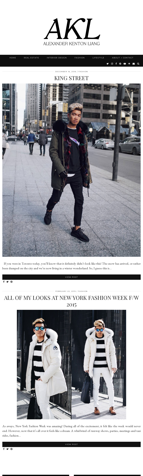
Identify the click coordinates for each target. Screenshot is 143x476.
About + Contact (122, 58)
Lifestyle (98, 58)
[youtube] (125, 64)
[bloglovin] (129, 64)
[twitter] (108, 64)
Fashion (80, 58)
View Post (71, 277)
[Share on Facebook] (4, 282)
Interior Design (57, 58)
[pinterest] (120, 64)
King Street (71, 78)
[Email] (134, 64)
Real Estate (31, 58)
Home (13, 58)
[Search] (138, 64)
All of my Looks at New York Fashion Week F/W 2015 (71, 301)
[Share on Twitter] (8, 282)
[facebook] (116, 64)
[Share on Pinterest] (12, 282)
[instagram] (112, 64)
